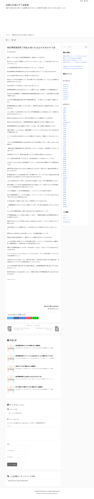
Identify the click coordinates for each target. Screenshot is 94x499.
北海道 (64, 118)
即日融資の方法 (66, 122)
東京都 (64, 165)
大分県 (64, 128)
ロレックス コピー (31, 496)
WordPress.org (66, 221)
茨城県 (64, 190)
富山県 (64, 138)
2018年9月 (65, 99)
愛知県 (64, 161)
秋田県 (64, 186)
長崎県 (64, 192)
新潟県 (64, 163)
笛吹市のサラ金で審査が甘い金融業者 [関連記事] (25, 366)
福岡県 (64, 182)
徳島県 (64, 157)
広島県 (64, 155)
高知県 (64, 202)
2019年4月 (65, 86)
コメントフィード (67, 219)
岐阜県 (64, 147)
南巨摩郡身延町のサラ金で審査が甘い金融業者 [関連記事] (27, 345)
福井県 (64, 180)
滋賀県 (64, 171)
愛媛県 (64, 159)
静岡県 (64, 198)
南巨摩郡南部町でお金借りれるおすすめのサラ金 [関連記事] (28, 376)
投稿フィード (66, 217)
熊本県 (64, 173)
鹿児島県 (65, 206)
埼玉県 (64, 126)
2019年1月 (65, 90)
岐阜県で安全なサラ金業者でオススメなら (73, 60)
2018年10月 (66, 96)
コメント (9, 426)
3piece (57, 308)
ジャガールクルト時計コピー (53, 496)
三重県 (64, 108)
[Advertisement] (47, 22)
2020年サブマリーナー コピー (42, 496)
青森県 (64, 196)
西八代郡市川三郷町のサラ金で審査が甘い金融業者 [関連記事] (29, 387)
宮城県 (64, 134)
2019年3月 (65, 88)
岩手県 (64, 151)
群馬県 (64, 188)
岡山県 (64, 149)
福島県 (64, 184)
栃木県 (64, 167)
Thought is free (54, 493)
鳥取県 (64, 204)
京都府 (64, 110)
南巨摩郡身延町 (55, 306)
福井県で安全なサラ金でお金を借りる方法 (73, 68)
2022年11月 (66, 84)
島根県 (64, 153)
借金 (64, 114)
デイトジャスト (63, 496)
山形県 (64, 143)
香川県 (64, 200)
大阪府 (64, 130)
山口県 (64, 140)
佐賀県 (64, 112)
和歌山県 (65, 124)
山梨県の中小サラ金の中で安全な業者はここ (73, 66)
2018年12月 (66, 92)
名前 (8, 444)
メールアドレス (11, 450)
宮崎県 (64, 136)
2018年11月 (66, 94)
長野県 (64, 194)
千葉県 (64, 120)
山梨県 (47, 306)
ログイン (65, 215)
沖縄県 (64, 169)
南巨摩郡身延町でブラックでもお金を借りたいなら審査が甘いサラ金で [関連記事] (34, 356)
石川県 (64, 175)
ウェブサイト (10, 457)
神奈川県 (65, 177)
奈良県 (64, 132)
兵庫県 (64, 116)
